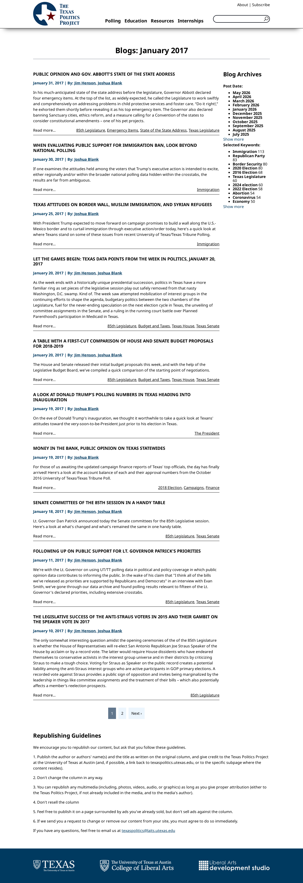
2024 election (245, 184)
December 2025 (247, 113)
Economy (242, 201)
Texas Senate (207, 326)
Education (136, 20)
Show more (233, 139)
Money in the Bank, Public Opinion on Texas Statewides (99, 448)
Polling (113, 20)
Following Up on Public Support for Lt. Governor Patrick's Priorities (117, 551)
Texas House (183, 326)
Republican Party (249, 155)
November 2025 (247, 117)
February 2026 (246, 105)
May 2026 (241, 92)
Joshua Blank (110, 83)
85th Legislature (90, 130)
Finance (212, 487)
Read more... (44, 130)
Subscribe (261, 4)
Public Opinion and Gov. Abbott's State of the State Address (104, 74)
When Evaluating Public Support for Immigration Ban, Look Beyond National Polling (115, 148)
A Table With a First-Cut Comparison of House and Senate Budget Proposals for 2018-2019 (123, 343)
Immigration (208, 189)
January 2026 (245, 109)
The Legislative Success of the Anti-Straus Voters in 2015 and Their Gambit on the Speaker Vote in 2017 (125, 619)
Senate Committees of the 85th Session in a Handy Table (99, 502)
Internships (191, 20)
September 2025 (248, 125)
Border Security (248, 164)
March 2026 (243, 101)
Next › (136, 713)
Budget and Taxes (154, 326)
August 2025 (244, 130)
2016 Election (245, 172)
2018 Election (170, 487)
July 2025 (241, 134)
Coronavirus (244, 197)
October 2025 (245, 121)
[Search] (241, 19)
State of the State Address (163, 130)
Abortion (241, 193)
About (242, 4)
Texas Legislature (204, 130)
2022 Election (245, 188)
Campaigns (194, 487)
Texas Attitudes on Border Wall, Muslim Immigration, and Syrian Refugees (122, 204)
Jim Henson (85, 83)
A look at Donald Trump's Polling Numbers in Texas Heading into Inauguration (112, 397)
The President (207, 433)
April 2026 (242, 96)
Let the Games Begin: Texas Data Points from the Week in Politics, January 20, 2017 (124, 261)
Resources (162, 20)
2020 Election (245, 168)
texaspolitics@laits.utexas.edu (148, 830)
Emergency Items (122, 130)
